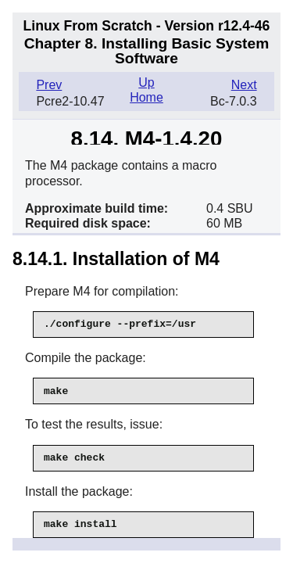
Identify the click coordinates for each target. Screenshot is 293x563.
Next (244, 84)
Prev (49, 84)
